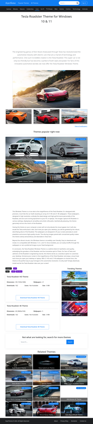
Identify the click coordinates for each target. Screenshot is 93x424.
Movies (15, 9)
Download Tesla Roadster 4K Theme (32, 327)
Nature (22, 9)
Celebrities (30, 9)
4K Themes (34, 3)
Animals (85, 9)
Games (8, 9)
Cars (37, 9)
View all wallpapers (81, 126)
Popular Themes (23, 3)
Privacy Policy (64, 421)
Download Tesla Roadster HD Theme (32, 298)
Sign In (84, 3)
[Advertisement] (46, 36)
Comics (68, 9)
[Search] (77, 3)
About (56, 421)
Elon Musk (19, 271)
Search (70, 342)
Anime (61, 9)
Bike (56, 9)
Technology (76, 9)
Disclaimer (74, 421)
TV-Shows (49, 9)
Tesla (13, 271)
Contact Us (83, 421)
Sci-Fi (42, 9)
